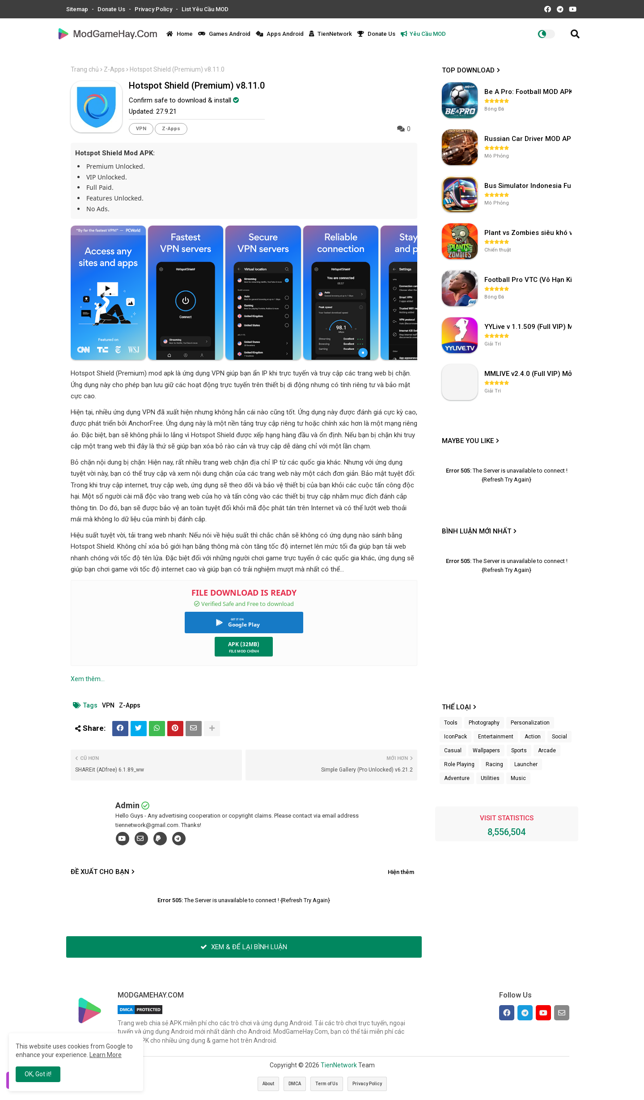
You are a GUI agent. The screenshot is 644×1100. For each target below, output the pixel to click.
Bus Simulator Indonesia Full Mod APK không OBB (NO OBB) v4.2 (529, 186)
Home (179, 33)
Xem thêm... (88, 678)
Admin (127, 805)
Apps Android (280, 33)
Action (533, 736)
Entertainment (495, 736)
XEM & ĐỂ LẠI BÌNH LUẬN (243, 947)
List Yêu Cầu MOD (205, 9)
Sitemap (77, 9)
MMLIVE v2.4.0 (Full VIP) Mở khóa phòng (529, 374)
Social (559, 736)
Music (518, 778)
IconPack (455, 736)
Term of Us (326, 1083)
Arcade (547, 750)
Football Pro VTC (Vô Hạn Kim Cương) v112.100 (529, 280)
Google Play (244, 624)
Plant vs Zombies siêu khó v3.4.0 (529, 233)
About (268, 1083)
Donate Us (112, 9)
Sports (519, 750)
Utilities (490, 778)
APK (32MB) (243, 644)
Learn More (105, 1054)
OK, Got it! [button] (38, 1074)
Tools (451, 723)
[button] (575, 34)
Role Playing (459, 764)
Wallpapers (486, 750)
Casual (453, 750)
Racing (494, 764)
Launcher (526, 764)
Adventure (457, 778)
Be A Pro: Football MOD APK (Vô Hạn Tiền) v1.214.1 (529, 92)
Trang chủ (85, 69)
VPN (141, 129)
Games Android (224, 33)
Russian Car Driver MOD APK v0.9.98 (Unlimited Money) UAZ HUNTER (529, 139)
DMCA (294, 1083)
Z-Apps (114, 69)
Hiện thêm (401, 872)
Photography (484, 723)
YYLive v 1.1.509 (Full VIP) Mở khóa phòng (529, 327)
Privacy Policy (154, 9)
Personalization (530, 723)
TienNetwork (330, 33)
